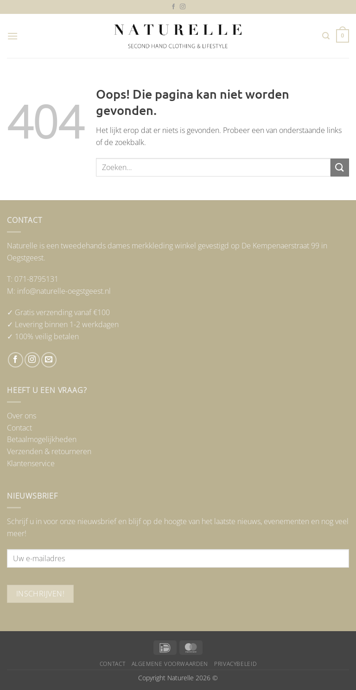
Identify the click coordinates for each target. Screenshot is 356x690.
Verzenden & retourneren (49, 451)
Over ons (21, 416)
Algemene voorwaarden (170, 664)
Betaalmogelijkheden (41, 439)
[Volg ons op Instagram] (182, 7)
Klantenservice (31, 463)
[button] (12, 36)
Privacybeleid (235, 664)
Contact (19, 428)
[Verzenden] (340, 167)
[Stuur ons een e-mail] (49, 359)
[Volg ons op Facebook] (173, 7)
